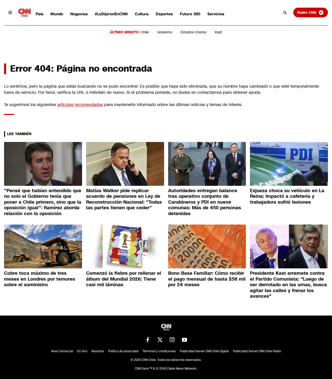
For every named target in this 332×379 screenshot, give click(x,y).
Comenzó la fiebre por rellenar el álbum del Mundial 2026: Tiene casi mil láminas (123, 279)
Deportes (164, 14)
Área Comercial (62, 351)
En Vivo (82, 351)
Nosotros (97, 351)
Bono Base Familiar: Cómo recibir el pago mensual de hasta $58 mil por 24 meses (207, 279)
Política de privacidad (123, 351)
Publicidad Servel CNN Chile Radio (257, 351)
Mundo (56, 14)
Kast (218, 32)
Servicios (215, 14)
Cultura (142, 14)
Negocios (79, 14)
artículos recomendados (80, 105)
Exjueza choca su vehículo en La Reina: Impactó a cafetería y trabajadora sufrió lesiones (287, 196)
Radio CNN (310, 12)
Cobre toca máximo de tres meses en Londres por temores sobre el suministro (39, 279)
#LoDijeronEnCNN (111, 14)
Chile (145, 32)
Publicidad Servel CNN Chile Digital (204, 351)
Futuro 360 (190, 14)
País (39, 14)
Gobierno (164, 32)
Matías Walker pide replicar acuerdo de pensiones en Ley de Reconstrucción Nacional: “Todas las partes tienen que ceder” (124, 199)
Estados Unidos (193, 32)
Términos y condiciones (159, 351)
